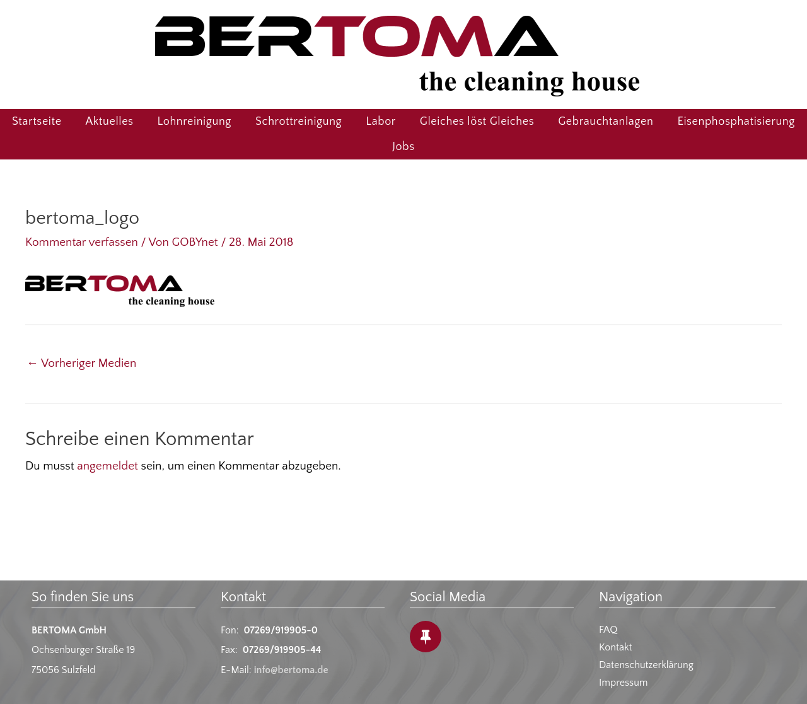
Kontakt (615, 647)
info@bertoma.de (291, 670)
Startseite (37, 121)
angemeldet (107, 466)
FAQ (608, 629)
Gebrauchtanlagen (605, 121)
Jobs (403, 147)
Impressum (623, 682)
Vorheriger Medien (81, 363)
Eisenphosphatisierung (736, 121)
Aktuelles (110, 121)
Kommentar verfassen (81, 242)
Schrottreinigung (298, 121)
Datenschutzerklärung (646, 665)
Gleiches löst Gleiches (477, 121)
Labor (381, 121)
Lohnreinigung (194, 121)
